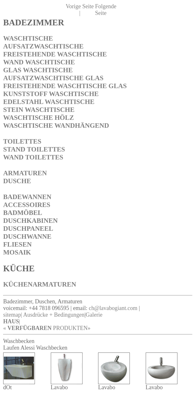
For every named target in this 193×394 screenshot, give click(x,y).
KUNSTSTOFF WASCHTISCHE (51, 94)
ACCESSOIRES (26, 205)
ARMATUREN (25, 173)
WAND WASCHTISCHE (39, 62)
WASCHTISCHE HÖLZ (38, 117)
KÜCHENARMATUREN (39, 284)
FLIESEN (17, 244)
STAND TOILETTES (34, 149)
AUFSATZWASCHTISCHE (43, 46)
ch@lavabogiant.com (113, 308)
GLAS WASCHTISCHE (38, 70)
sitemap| (12, 315)
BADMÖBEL (22, 212)
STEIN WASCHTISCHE (39, 109)
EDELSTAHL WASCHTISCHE (49, 102)
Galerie (94, 315)
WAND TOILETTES (33, 157)
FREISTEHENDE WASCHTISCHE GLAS (65, 86)
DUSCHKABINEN (30, 220)
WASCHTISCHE (28, 38)
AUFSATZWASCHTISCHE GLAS (53, 78)
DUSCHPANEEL (28, 228)
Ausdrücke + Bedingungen (53, 315)
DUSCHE (17, 181)
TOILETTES (22, 141)
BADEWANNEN (27, 197)
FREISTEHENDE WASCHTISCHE (55, 54)
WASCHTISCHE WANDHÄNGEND (56, 125)
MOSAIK (17, 252)
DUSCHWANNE (27, 236)
